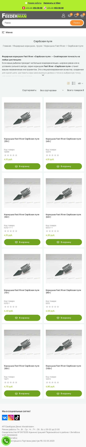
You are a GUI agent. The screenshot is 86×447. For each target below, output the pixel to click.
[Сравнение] (69, 15)
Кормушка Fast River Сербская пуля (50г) (21, 215)
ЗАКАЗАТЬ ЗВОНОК (7, 441)
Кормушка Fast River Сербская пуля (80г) (63, 291)
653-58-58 (54, 8)
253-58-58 (32, 8)
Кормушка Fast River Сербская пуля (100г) (63, 367)
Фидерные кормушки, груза (27, 45)
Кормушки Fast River (55, 45)
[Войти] (63, 15)
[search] (76, 22)
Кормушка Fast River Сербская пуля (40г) (63, 140)
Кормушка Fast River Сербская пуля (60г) (63, 215)
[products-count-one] (73, 83)
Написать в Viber (52, 3)
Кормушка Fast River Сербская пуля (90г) (21, 367)
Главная (7, 45)
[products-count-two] (68, 83)
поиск (8, 22)
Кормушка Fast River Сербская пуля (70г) (21, 291)
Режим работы (33, 3)
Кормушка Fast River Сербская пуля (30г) (21, 140)
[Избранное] (76, 15)
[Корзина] (82, 15)
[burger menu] (7, 32)
